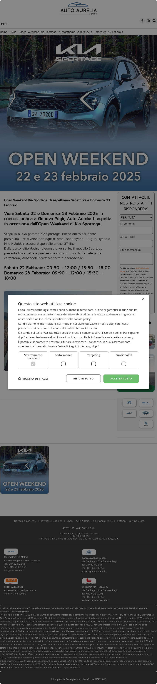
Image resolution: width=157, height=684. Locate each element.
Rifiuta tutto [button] (83, 378)
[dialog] (78, 342)
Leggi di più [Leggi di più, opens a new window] (92, 346)
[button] (33, 378)
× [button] (143, 299)
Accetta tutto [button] (121, 378)
